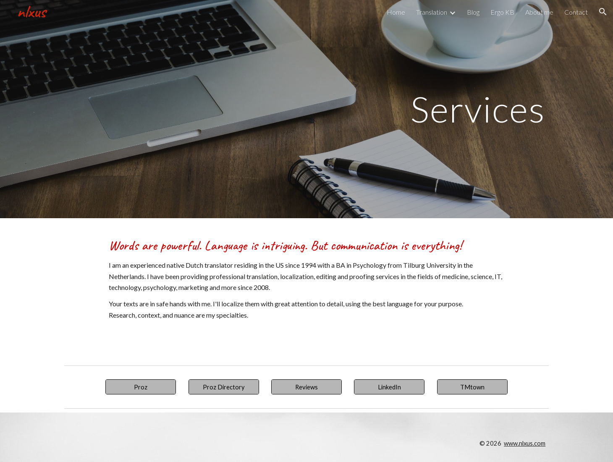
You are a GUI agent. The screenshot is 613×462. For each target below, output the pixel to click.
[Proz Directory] (224, 387)
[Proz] (141, 387)
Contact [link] (576, 12)
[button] (603, 12)
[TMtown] (472, 387)
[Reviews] (306, 387)
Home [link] (396, 12)
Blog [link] (473, 12)
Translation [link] (431, 12)
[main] (306, 109)
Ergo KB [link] (502, 12)
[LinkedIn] (389, 387)
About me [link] (539, 12)
